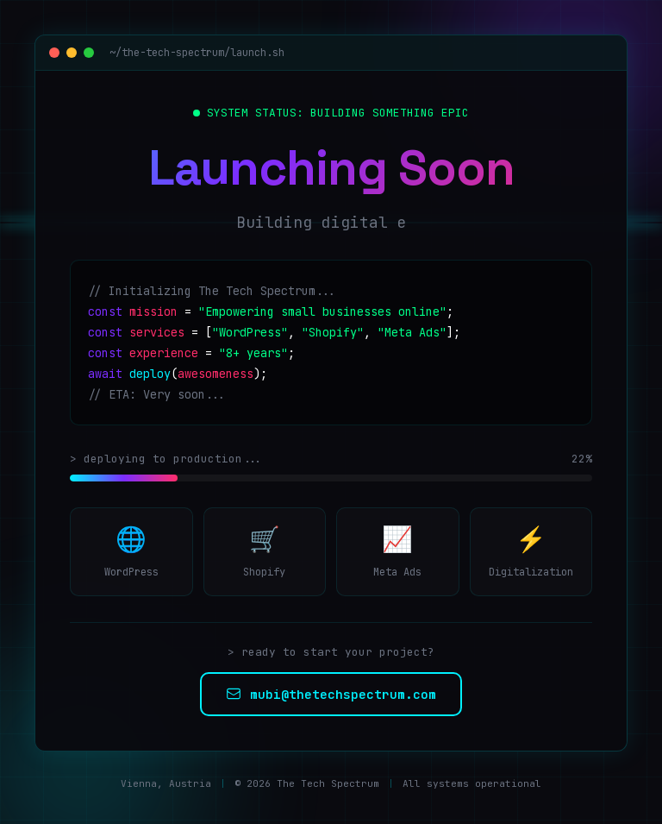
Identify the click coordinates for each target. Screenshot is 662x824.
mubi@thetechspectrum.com (331, 694)
